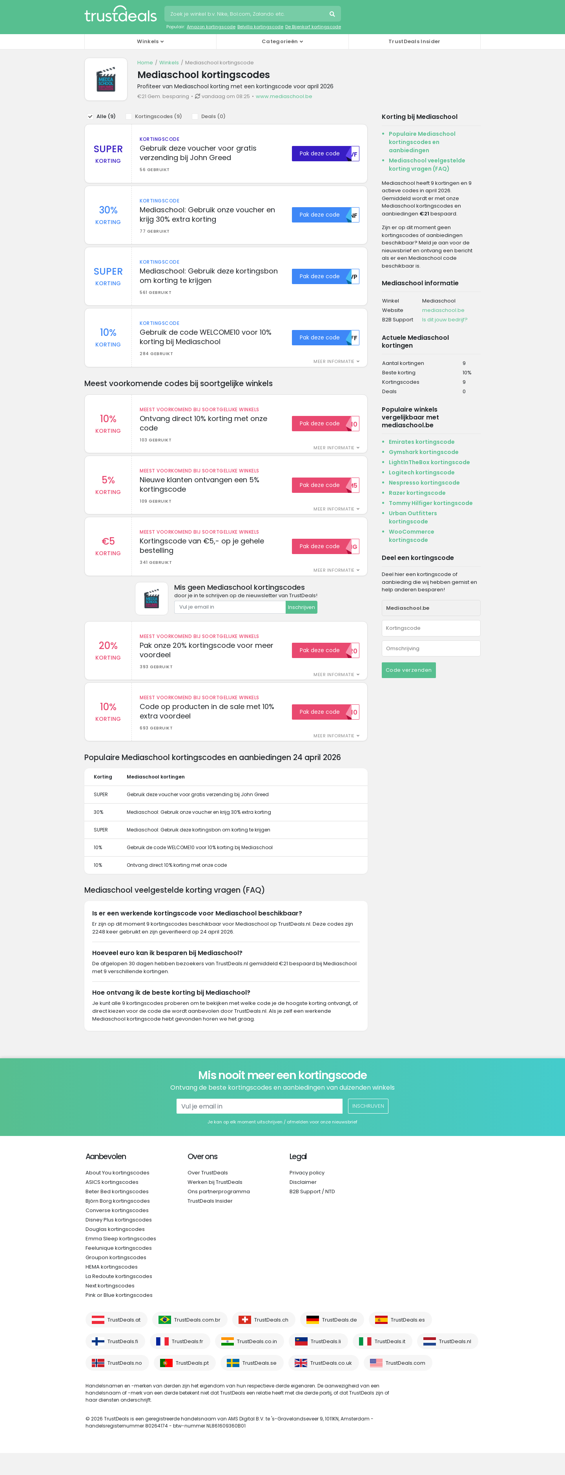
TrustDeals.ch (271, 1342)
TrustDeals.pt (192, 1385)
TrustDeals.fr (187, 1363)
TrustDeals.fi (123, 1363)
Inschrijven (301, 625)
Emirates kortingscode (422, 442)
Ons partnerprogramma (219, 1213)
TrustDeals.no (125, 1385)
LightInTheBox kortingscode (429, 462)
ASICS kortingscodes (112, 1204)
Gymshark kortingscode (424, 452)
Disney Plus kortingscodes (119, 1241)
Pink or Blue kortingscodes (119, 1317)
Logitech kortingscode (422, 472)
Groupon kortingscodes (116, 1279)
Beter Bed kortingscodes (117, 1213)
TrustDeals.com (405, 1385)
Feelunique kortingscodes (119, 1270)
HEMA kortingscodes (112, 1289)
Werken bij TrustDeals (215, 1204)
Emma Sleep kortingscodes (121, 1260)
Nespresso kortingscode (424, 483)
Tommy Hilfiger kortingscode (431, 503)
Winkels (169, 62)
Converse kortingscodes (117, 1232)
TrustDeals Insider (414, 41)
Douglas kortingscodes (115, 1251)
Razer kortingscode (417, 493)
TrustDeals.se (259, 1385)
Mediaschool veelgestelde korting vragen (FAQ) (427, 165)
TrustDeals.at (124, 1342)
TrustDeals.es (408, 1342)
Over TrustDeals (208, 1194)
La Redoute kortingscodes (119, 1298)
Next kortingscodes (110, 1307)
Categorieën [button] (280, 41)
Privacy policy (307, 1194)
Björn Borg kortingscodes (118, 1223)
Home (145, 62)
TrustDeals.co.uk (331, 1385)
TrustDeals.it (390, 1363)
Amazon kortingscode (211, 27)
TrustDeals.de (339, 1342)
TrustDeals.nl (455, 1363)
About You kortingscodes (117, 1194)
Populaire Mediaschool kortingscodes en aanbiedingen (422, 142)
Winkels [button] (148, 41)
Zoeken (333, 15)
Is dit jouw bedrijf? (445, 319)
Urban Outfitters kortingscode (413, 517)
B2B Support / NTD (312, 1213)
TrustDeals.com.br (197, 1342)
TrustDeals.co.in (257, 1363)
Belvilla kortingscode (260, 27)
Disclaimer (303, 1204)
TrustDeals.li (326, 1363)
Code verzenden (409, 670)
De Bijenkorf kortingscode (313, 27)
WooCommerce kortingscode (411, 536)
